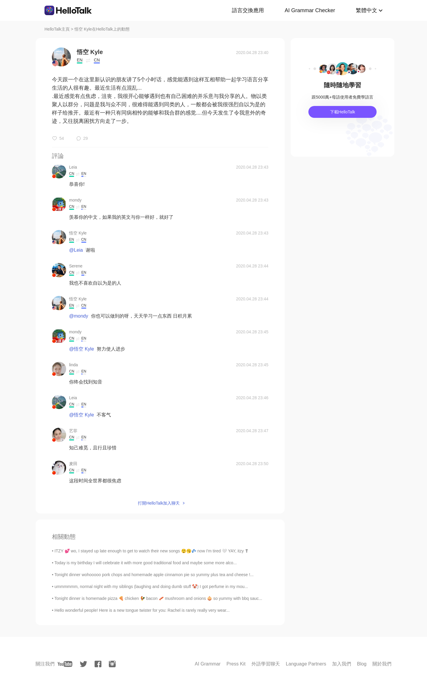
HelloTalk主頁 (57, 29)
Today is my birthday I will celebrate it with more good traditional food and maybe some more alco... (146, 562)
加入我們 (341, 663)
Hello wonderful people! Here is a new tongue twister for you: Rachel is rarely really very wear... (142, 610)
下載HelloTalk (342, 112)
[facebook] (98, 664)
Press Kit (236, 663)
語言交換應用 (248, 10)
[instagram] (112, 664)
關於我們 (381, 663)
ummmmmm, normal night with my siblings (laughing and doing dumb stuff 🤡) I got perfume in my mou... (151, 586)
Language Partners (306, 663)
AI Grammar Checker (310, 10)
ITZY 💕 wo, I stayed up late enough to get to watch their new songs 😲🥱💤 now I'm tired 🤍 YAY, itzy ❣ (151, 551)
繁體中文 (366, 10)
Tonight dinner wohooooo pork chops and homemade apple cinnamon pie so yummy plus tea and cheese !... (154, 574)
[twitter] (83, 664)
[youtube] (65, 664)
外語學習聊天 (265, 663)
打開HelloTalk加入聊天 (159, 503)
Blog (362, 663)
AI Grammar (208, 663)
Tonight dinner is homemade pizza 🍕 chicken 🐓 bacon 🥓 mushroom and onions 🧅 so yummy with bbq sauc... (158, 598)
